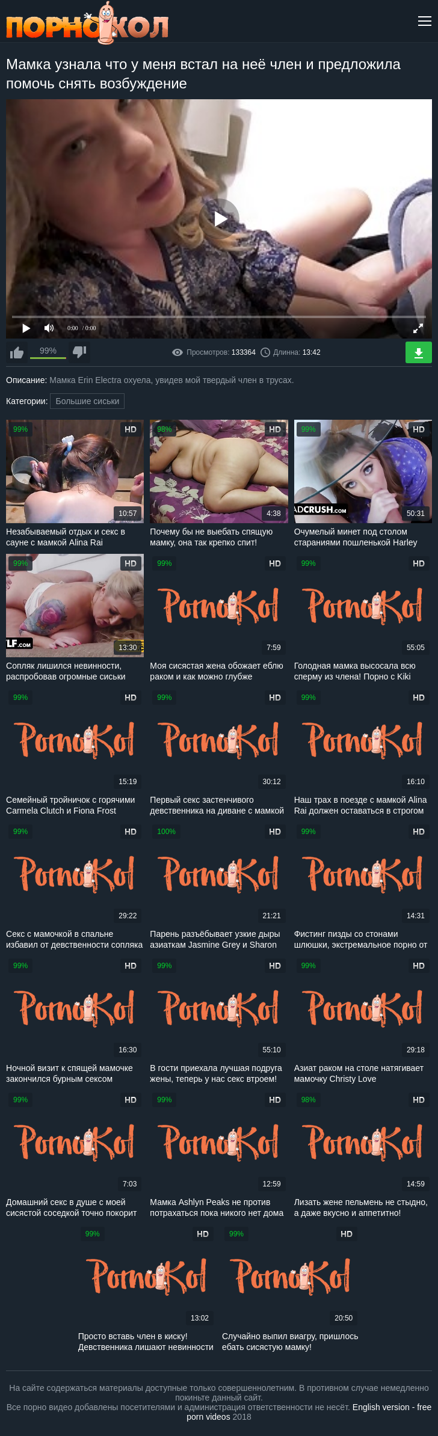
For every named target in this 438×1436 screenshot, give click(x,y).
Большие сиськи (87, 401)
